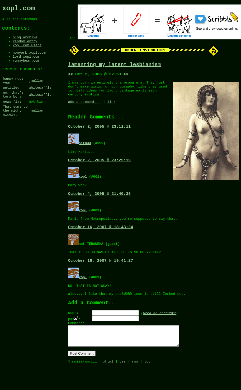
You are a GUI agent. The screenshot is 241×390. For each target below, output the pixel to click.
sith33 (85, 150)
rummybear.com (26, 68)
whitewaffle (40, 99)
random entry (25, 46)
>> (126, 76)
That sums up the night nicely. (15, 126)
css (123, 384)
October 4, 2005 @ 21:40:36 (99, 204)
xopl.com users (27, 51)
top (147, 384)
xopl (83, 185)
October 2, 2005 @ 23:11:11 (99, 134)
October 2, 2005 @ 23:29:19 (99, 169)
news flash (13, 115)
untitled (11, 99)
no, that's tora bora (13, 107)
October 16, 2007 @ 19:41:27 (100, 273)
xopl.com (18, 9)
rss (135, 384)
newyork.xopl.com (29, 59)
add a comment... (84, 107)
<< (70, 76)
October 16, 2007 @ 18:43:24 (100, 238)
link (111, 107)
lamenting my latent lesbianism (114, 65)
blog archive (25, 41)
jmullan (36, 91)
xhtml (108, 384)
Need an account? (159, 329)
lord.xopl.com (26, 64)
